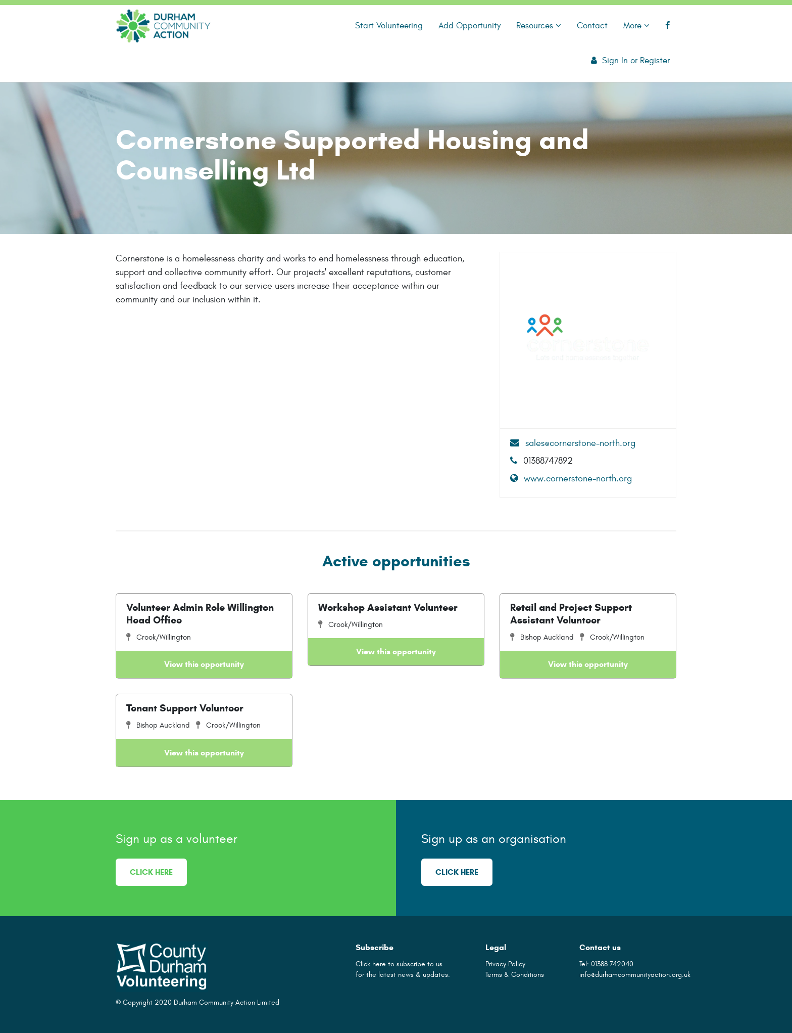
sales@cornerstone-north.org (572, 443)
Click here (151, 872)
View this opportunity (204, 664)
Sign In (615, 60)
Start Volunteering (389, 25)
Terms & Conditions (514, 974)
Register (655, 60)
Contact (592, 25)
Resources (538, 25)
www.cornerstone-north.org (571, 478)
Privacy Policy (505, 964)
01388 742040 (612, 964)
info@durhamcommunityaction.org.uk (634, 974)
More (636, 25)
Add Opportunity (469, 25)
